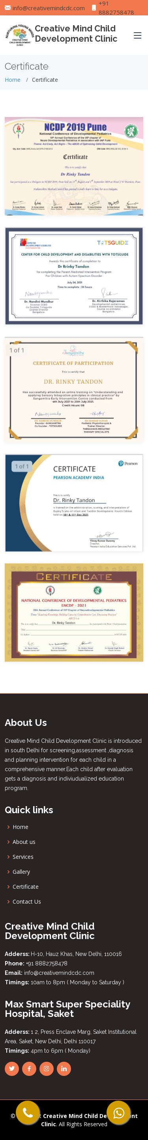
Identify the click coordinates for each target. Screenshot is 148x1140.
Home (13, 79)
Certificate (26, 887)
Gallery (21, 872)
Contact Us (27, 901)
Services (23, 857)
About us (24, 842)
